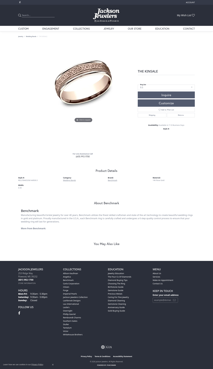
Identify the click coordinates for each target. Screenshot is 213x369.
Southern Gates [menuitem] (70, 321)
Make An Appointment (163, 280)
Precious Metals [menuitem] (115, 293)
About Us (157, 273)
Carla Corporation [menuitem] (71, 283)
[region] (83, 96)
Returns (181, 115)
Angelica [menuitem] (67, 276)
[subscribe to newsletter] (174, 300)
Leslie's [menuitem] (66, 307)
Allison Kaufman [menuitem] (70, 273)
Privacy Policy (86, 356)
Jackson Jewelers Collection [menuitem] (75, 297)
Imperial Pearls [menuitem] (70, 293)
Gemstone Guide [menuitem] (115, 290)
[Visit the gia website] (106, 347)
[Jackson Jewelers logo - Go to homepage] (106, 15)
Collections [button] (81, 28)
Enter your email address (165, 295)
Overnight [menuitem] (67, 310)
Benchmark (112, 180)
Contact (189, 28)
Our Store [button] (134, 28)
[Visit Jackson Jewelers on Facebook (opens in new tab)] (19, 2)
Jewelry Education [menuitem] (116, 273)
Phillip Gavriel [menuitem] (69, 314)
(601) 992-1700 (83, 156)
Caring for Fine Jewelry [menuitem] (118, 297)
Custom (23, 28)
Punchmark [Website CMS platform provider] (111, 365)
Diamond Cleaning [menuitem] (116, 300)
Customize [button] (166, 103)
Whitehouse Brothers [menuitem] (72, 334)
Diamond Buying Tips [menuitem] (117, 280)
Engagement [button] (50, 28)
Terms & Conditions (102, 356)
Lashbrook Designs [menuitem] (72, 300)
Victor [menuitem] (65, 331)
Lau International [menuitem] (71, 304)
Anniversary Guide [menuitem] (116, 307)
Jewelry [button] (109, 28)
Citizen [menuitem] (66, 287)
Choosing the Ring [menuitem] (116, 283)
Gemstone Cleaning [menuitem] (117, 304)
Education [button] (162, 28)
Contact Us (158, 283)
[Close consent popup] (53, 364)
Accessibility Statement (122, 356)
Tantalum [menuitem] (67, 327)
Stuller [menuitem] (66, 324)
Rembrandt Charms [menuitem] (72, 317)
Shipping (152, 115)
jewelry (20, 36)
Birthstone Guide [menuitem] (115, 287)
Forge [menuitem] (65, 290)
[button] (190, 2)
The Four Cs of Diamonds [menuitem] (119, 276)
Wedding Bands (31, 36)
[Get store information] (27, 283)
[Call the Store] (25, 279)
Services (156, 276)
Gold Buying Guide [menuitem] (116, 310)
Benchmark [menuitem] (68, 280)
